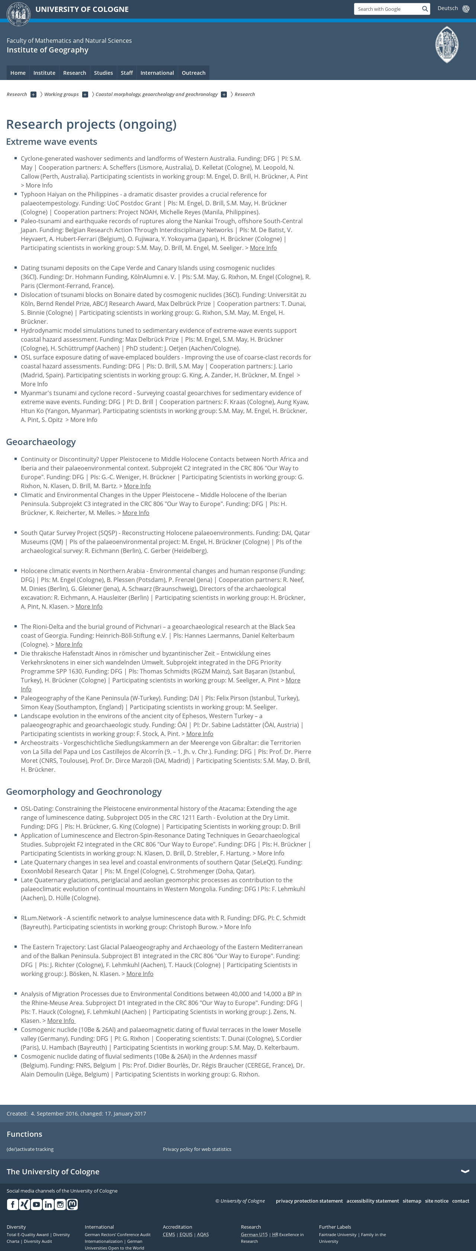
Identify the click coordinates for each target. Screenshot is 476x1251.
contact (460, 1201)
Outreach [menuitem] (194, 72)
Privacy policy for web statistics (197, 1149)
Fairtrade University (338, 1234)
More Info (263, 248)
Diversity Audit (38, 1241)
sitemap (412, 1201)
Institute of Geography (48, 50)
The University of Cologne (53, 1171)
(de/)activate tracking (30, 1149)
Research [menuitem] (74, 72)
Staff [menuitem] (127, 72)
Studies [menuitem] (103, 72)
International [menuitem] (157, 72)
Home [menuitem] (18, 72)
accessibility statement (373, 1201)
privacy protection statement (309, 1201)
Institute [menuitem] (44, 72)
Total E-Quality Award (28, 1234)
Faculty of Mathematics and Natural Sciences (69, 40)
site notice (436, 1201)
